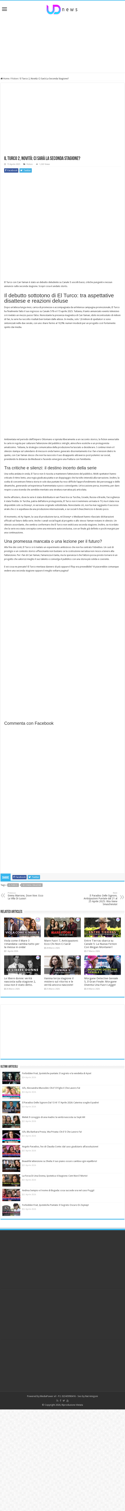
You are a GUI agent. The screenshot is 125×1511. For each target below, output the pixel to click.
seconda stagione (31, 885)
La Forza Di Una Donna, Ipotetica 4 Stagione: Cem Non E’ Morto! (54, 1175)
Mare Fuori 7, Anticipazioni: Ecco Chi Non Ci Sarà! (61, 942)
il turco (13, 885)
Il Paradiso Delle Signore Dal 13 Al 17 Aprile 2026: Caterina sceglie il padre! (60, 1102)
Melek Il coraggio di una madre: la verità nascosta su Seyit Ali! (53, 1117)
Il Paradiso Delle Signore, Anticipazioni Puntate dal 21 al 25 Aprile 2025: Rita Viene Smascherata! (98, 899)
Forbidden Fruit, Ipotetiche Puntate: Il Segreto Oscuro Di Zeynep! (55, 1205)
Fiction (14, 78)
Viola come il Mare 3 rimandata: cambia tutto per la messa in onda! (22, 944)
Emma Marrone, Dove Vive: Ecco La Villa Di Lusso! (26, 896)
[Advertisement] (62, 44)
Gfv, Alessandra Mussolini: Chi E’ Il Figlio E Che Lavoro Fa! (51, 1088)
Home (5, 78)
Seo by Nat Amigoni (88, 1396)
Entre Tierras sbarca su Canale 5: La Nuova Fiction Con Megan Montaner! (100, 944)
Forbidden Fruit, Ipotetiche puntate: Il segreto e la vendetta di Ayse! (56, 1073)
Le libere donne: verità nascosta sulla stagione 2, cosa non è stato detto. (20, 981)
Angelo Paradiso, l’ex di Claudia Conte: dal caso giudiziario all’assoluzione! (60, 1146)
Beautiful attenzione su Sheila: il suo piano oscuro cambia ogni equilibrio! (59, 1161)
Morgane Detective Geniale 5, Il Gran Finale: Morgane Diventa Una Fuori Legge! (101, 981)
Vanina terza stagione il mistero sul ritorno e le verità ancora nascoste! (58, 981)
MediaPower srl (48, 1396)
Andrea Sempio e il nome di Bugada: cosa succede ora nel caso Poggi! (58, 1190)
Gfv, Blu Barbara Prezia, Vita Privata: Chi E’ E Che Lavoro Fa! (52, 1131)
